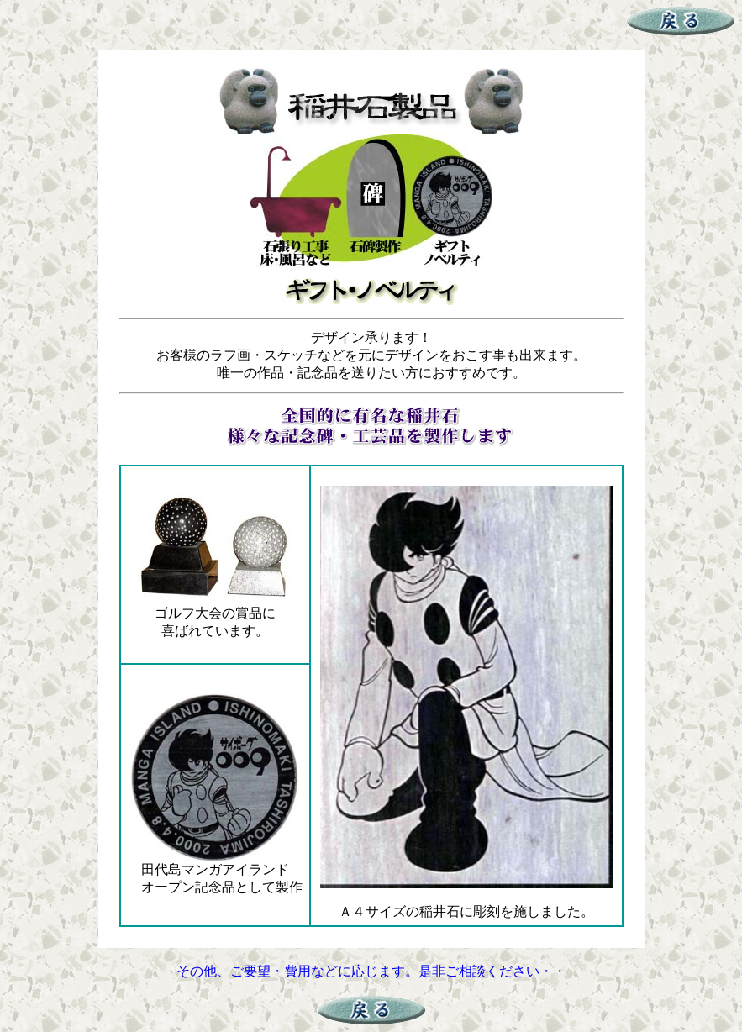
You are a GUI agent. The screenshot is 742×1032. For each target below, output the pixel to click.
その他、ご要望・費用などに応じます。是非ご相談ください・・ (371, 971)
